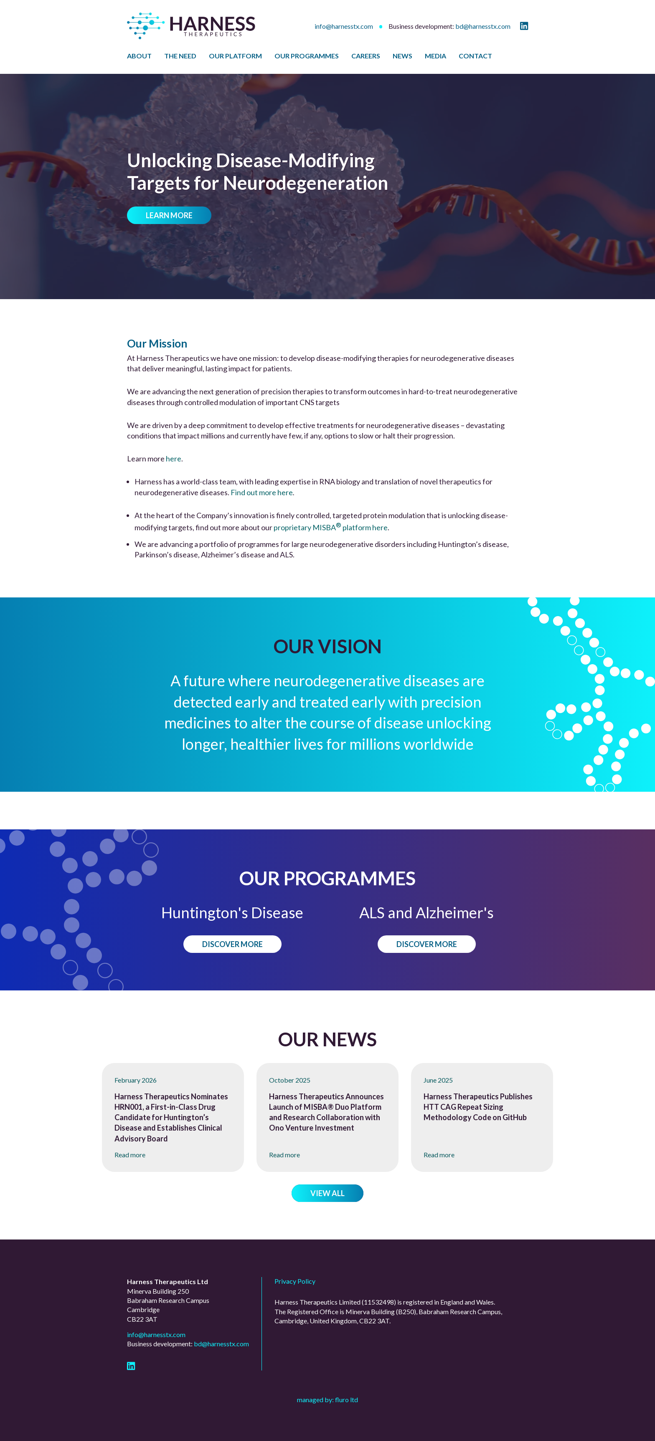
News (402, 56)
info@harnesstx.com (344, 26)
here (173, 458)
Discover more (232, 944)
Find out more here (262, 492)
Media (435, 56)
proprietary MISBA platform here (331, 527)
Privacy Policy (294, 1281)
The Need (180, 56)
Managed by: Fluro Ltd (327, 1399)
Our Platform (235, 56)
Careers (365, 56)
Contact (475, 56)
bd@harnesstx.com (482, 26)
